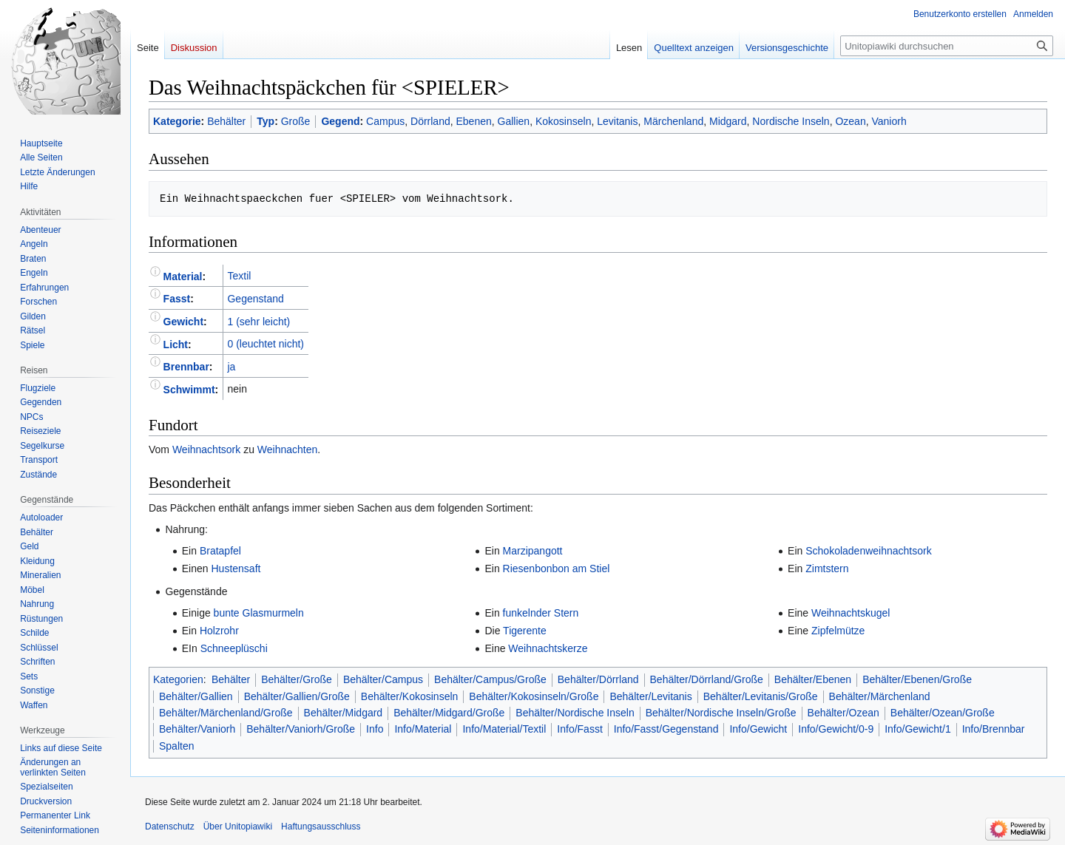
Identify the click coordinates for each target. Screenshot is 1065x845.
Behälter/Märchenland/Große (226, 713)
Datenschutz (170, 826)
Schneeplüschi (234, 648)
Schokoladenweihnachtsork (868, 551)
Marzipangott (533, 551)
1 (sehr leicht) (258, 322)
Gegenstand (255, 299)
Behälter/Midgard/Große (448, 713)
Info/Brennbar (993, 729)
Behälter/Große (296, 679)
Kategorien (178, 679)
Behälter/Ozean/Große (942, 713)
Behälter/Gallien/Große (297, 696)
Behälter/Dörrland (598, 679)
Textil (239, 276)
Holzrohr (219, 631)
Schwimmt (189, 389)
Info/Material (422, 729)
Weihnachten (287, 449)
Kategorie (177, 121)
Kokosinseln (563, 121)
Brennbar (186, 367)
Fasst (177, 299)
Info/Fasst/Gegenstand (666, 729)
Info (374, 729)
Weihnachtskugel (850, 613)
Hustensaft (235, 568)
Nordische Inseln (790, 121)
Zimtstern (826, 568)
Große (296, 121)
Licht (175, 344)
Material (183, 276)
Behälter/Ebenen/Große (917, 679)
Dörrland (430, 121)
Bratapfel (220, 551)
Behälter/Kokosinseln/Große (533, 696)
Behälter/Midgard (343, 713)
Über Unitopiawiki (237, 826)
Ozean (850, 121)
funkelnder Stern (541, 613)
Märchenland (673, 121)
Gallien (514, 121)
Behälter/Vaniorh (197, 729)
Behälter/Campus (383, 679)
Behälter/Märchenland (879, 696)
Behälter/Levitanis (650, 696)
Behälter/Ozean (843, 713)
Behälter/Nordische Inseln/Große (721, 713)
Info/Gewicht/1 (918, 729)
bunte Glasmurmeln (259, 613)
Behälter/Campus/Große (490, 679)
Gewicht (183, 322)
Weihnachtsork (206, 449)
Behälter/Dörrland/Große (706, 679)
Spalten (176, 746)
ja (231, 367)
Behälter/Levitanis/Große (760, 696)
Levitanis (617, 121)
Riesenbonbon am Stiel (556, 568)
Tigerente (525, 631)
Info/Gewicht (758, 729)
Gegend (340, 121)
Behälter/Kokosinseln (410, 696)
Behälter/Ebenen (812, 679)
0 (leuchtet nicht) (265, 344)
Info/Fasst (579, 729)
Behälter (226, 121)
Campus (385, 121)
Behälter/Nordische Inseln (574, 713)
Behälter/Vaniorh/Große (300, 729)
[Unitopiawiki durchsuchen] (946, 45)
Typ (265, 121)
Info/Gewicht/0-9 (835, 729)
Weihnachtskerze (547, 648)
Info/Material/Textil (504, 729)
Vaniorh (888, 121)
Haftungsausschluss (320, 826)
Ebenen (474, 121)
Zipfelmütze (838, 631)
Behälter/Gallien (196, 696)
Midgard (728, 121)
